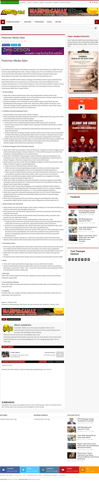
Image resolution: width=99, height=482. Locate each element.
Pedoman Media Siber (14, 319)
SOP (24, 475)
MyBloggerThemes (34, 479)
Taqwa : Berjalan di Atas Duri (78, 36)
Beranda (23, 2)
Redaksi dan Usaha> (7, 475)
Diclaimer (62, 475)
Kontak (35, 2)
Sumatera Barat (13, 22)
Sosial (49, 22)
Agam (41, 2)
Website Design (12, 479)
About (29, 2)
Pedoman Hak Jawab (50, 475)
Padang (56, 2)
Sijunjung (48, 2)
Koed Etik (18, 475)
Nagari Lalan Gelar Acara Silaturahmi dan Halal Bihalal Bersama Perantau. (88, 445)
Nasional (28, 22)
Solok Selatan (65, 2)
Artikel (58, 22)
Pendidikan (39, 22)
